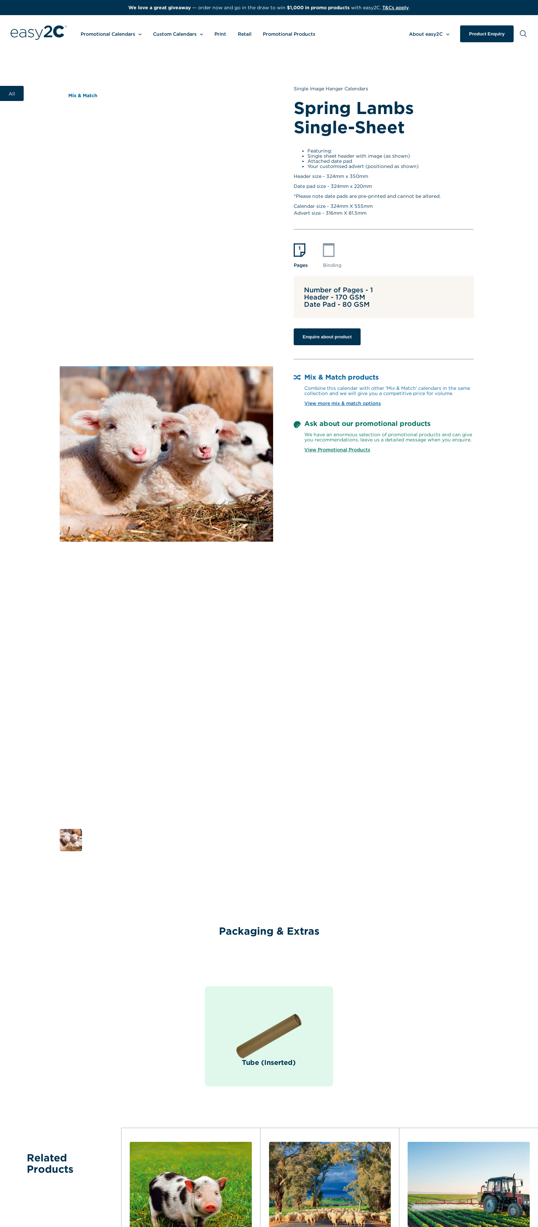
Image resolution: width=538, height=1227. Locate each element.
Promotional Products (289, 33)
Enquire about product (327, 336)
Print (220, 33)
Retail (245, 33)
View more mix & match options (342, 403)
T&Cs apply (395, 7)
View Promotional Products (337, 449)
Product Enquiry (487, 33)
